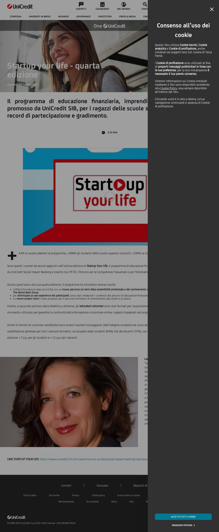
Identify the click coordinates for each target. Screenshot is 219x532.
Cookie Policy (168, 88)
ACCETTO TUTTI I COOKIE (183, 516)
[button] (212, 9)
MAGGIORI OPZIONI (182, 525)
